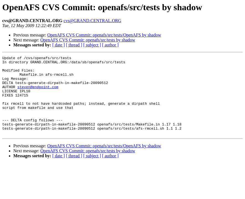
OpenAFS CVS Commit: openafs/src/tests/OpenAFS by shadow (104, 35)
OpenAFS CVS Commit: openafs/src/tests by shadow (87, 40)
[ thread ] (74, 45)
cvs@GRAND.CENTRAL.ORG (93, 20)
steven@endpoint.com (37, 93)
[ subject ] (92, 45)
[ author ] (110, 45)
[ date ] (58, 45)
